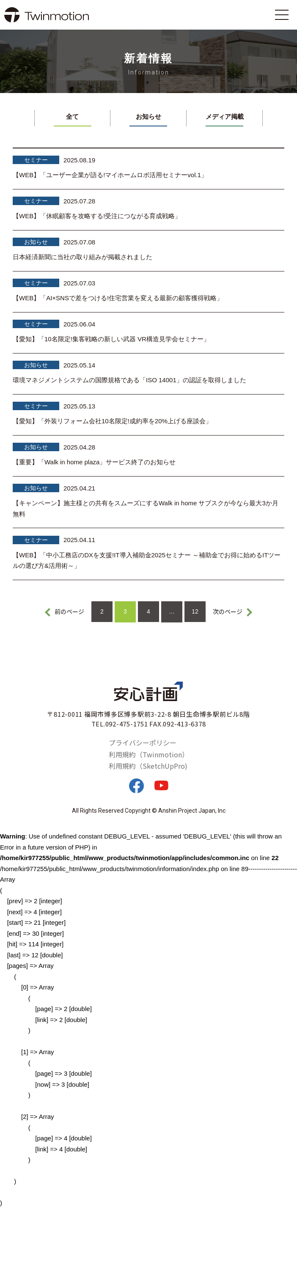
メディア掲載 (225, 116)
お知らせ (148, 116)
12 (195, 611)
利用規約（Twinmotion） (149, 754)
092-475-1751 (126, 723)
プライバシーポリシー (142, 742)
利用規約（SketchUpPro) (148, 766)
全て (72, 116)
